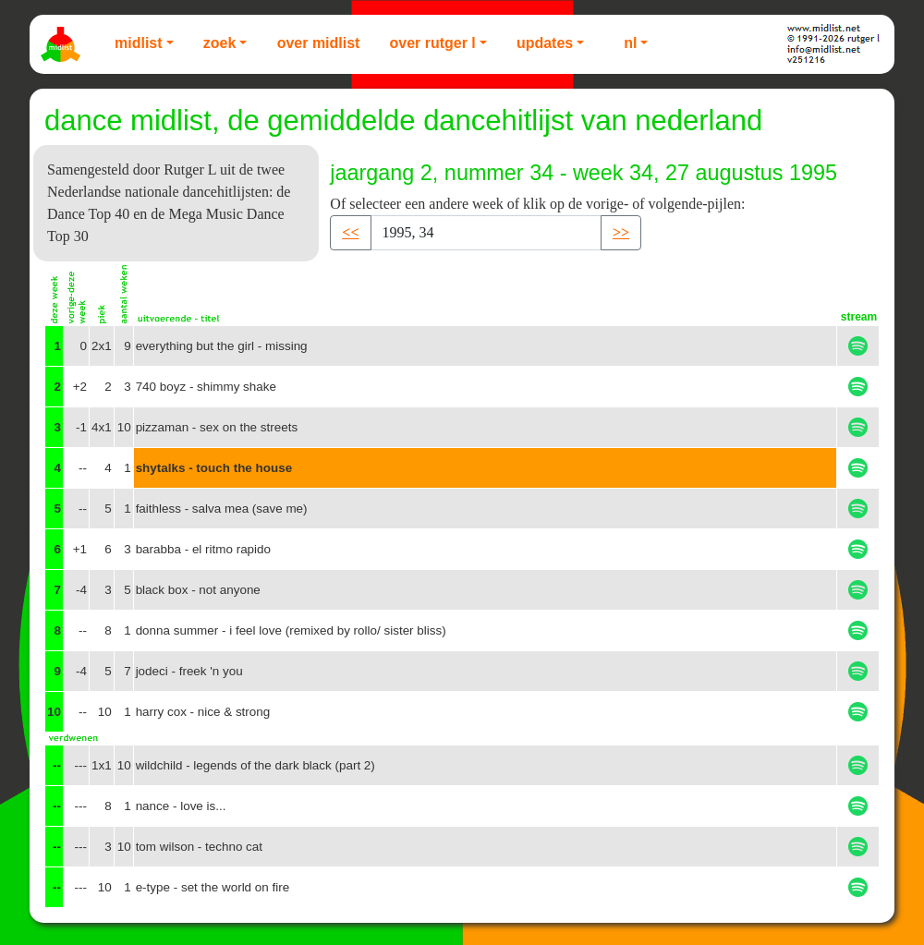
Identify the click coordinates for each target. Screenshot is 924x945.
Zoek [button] (220, 43)
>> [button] (621, 232)
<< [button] (350, 232)
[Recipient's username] (486, 232)
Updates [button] (545, 43)
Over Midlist (318, 43)
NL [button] (630, 43)
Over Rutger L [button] (432, 43)
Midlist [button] (139, 43)
